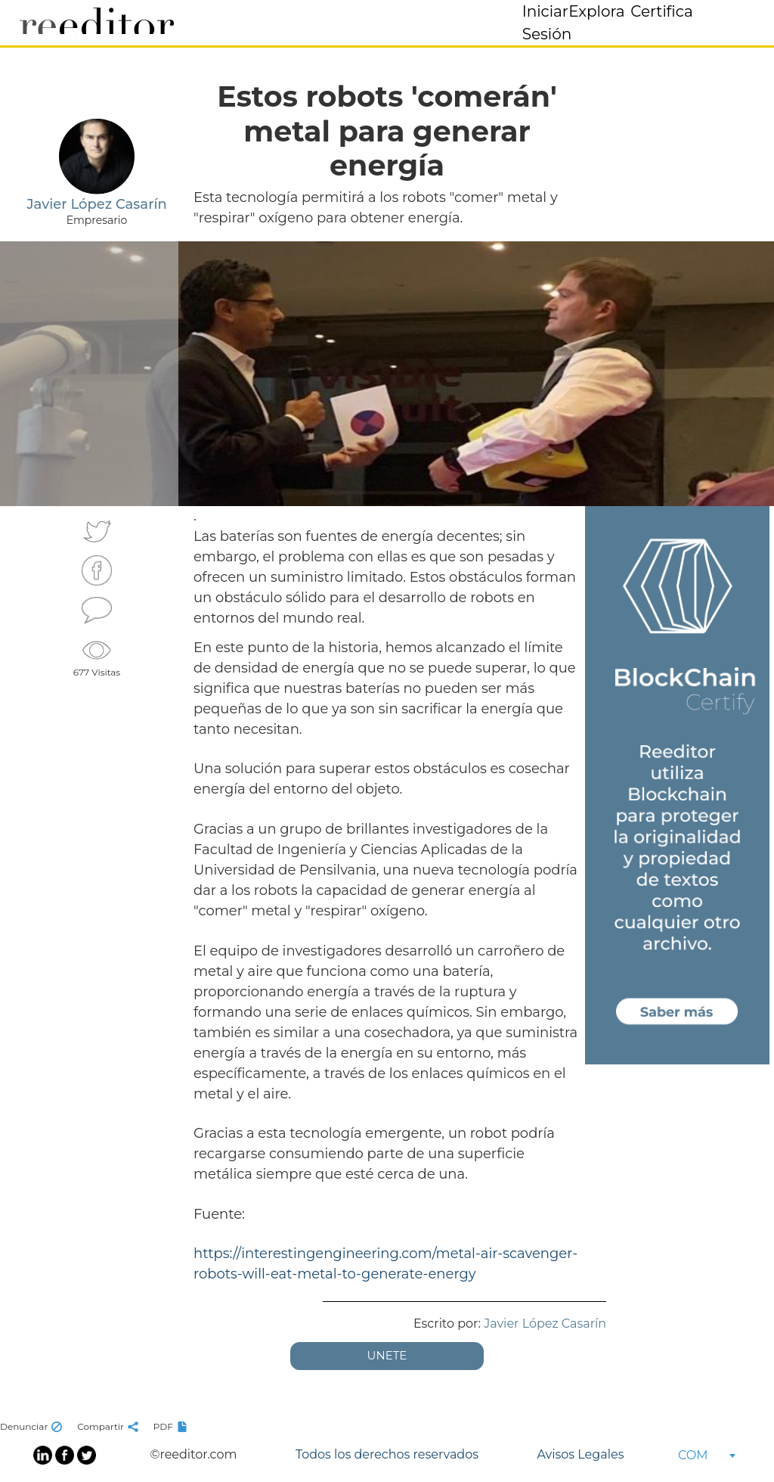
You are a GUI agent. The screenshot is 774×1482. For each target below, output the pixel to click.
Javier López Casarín (545, 1323)
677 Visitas (96, 656)
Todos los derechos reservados (387, 1454)
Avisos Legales (580, 1454)
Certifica (661, 11)
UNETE (387, 1355)
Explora (596, 11)
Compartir (109, 1426)
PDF (172, 1426)
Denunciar (33, 1426)
